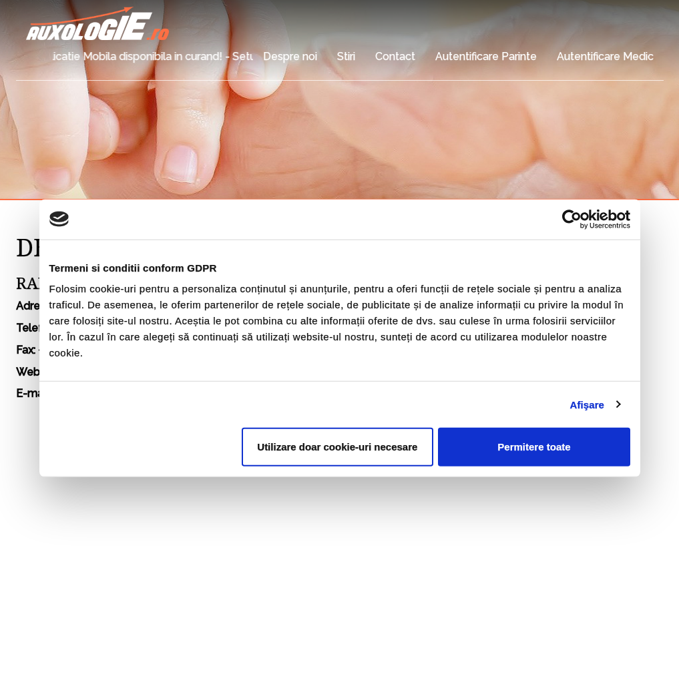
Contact (395, 56)
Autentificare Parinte (486, 56)
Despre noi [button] (290, 56)
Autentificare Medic (605, 56)
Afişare (587, 404)
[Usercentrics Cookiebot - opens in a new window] (571, 219)
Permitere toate (533, 446)
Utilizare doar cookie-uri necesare (337, 446)
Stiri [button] (346, 56)
